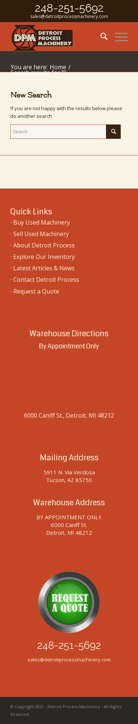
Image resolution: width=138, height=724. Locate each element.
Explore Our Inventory (44, 257)
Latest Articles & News (44, 268)
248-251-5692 (69, 7)
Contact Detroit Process (46, 279)
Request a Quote (36, 291)
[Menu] (117, 36)
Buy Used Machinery (41, 222)
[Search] (100, 36)
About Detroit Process (44, 245)
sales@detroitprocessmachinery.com (69, 16)
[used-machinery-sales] (57, 36)
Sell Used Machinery (41, 234)
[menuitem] (100, 36)
